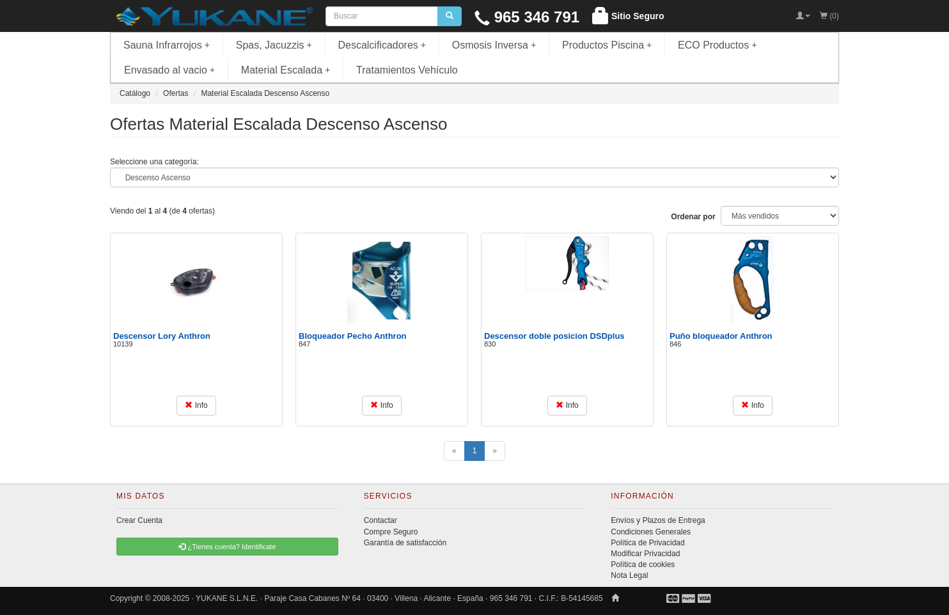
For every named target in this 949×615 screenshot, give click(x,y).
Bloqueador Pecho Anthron (353, 336)
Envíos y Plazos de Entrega (658, 520)
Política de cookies (643, 564)
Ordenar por (693, 216)
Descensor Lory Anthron (161, 336)
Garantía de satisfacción (405, 542)
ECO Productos (717, 45)
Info (196, 405)
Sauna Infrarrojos (166, 45)
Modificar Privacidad (645, 553)
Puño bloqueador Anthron (721, 336)
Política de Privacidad (647, 542)
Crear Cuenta (139, 520)
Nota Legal (629, 575)
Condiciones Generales (651, 531)
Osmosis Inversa (494, 45)
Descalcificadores (382, 45)
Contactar (380, 520)
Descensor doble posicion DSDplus (554, 336)
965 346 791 (526, 17)
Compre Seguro (391, 531)
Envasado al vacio (169, 70)
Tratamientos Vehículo (407, 70)
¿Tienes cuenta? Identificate (227, 546)
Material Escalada (286, 70)
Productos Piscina (607, 45)
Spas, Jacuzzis (274, 45)
